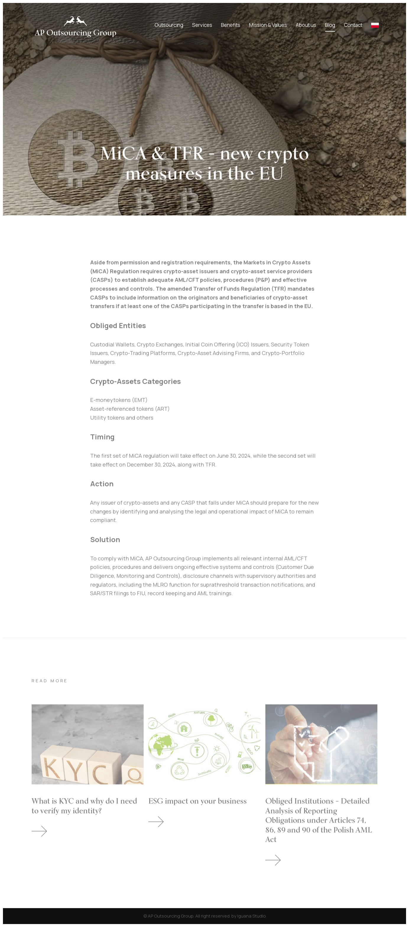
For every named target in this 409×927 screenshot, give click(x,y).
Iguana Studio (251, 916)
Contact (353, 25)
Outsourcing (169, 25)
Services (202, 25)
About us (306, 25)
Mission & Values (268, 25)
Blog (330, 25)
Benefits (230, 25)
